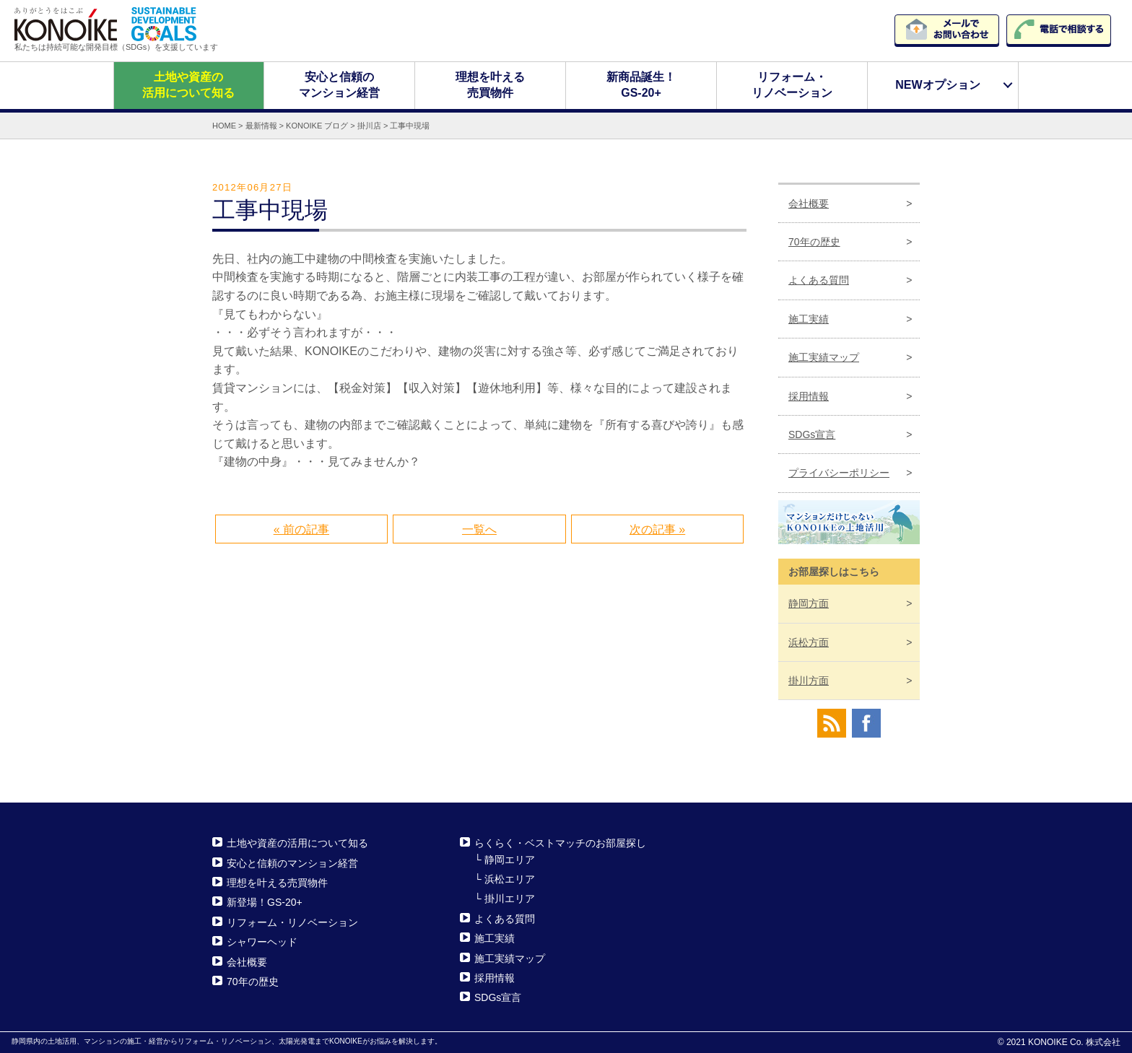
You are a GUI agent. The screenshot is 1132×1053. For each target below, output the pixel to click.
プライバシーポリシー (838, 473)
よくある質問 (818, 280)
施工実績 (808, 319)
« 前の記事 (301, 529)
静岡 (808, 603)
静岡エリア (509, 859)
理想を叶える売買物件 (490, 85)
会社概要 (808, 203)
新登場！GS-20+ (264, 902)
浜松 (808, 641)
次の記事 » (657, 529)
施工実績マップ (823, 357)
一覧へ (479, 529)
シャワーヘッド (262, 942)
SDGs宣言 (811, 434)
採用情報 (808, 395)
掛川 (808, 680)
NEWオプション (937, 85)
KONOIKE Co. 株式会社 (1074, 1042)
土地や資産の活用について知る (188, 85)
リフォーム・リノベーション (792, 85)
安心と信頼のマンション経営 (339, 85)
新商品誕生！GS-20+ (641, 85)
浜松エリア (509, 879)
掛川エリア (509, 898)
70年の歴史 (814, 242)
